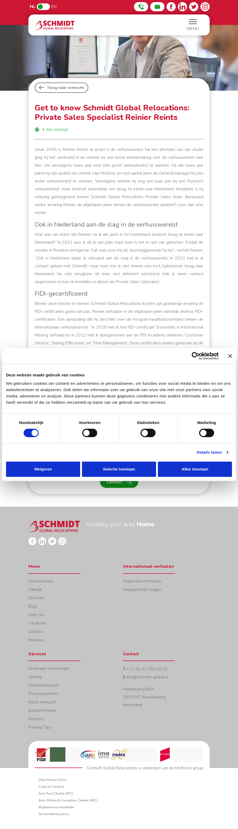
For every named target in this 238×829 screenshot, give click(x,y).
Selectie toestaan (119, 469)
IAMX (88, 754)
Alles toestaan (195, 469)
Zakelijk (35, 589)
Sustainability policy (54, 814)
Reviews (36, 640)
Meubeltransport (43, 685)
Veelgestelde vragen (142, 589)
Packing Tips (39, 727)
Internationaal (40, 581)
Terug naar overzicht (61, 87)
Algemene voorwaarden (56, 807)
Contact (119, 482)
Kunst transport (42, 702)
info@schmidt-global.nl (147, 677)
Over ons (36, 615)
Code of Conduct (51, 787)
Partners (36, 719)
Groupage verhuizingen (49, 668)
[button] (192, 25)
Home (55, 25)
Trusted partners (43, 694)
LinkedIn (182, 6)
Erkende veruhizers (149, 754)
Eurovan (134, 754)
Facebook (171, 6)
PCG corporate (195, 754)
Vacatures (37, 623)
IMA (103, 754)
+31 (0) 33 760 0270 (147, 669)
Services (36, 598)
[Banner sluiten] (230, 356)
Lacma (73, 754)
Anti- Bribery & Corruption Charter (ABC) (68, 800)
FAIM (57, 754)
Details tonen (209, 452)
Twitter (193, 6)
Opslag (35, 677)
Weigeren (43, 469)
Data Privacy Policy (52, 780)
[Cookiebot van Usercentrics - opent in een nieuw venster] (196, 356)
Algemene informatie (142, 581)
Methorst (165, 754)
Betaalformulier (42, 710)
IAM (180, 754)
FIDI (42, 754)
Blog (32, 606)
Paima (119, 754)
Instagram (205, 6)
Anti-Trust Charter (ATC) (56, 793)
